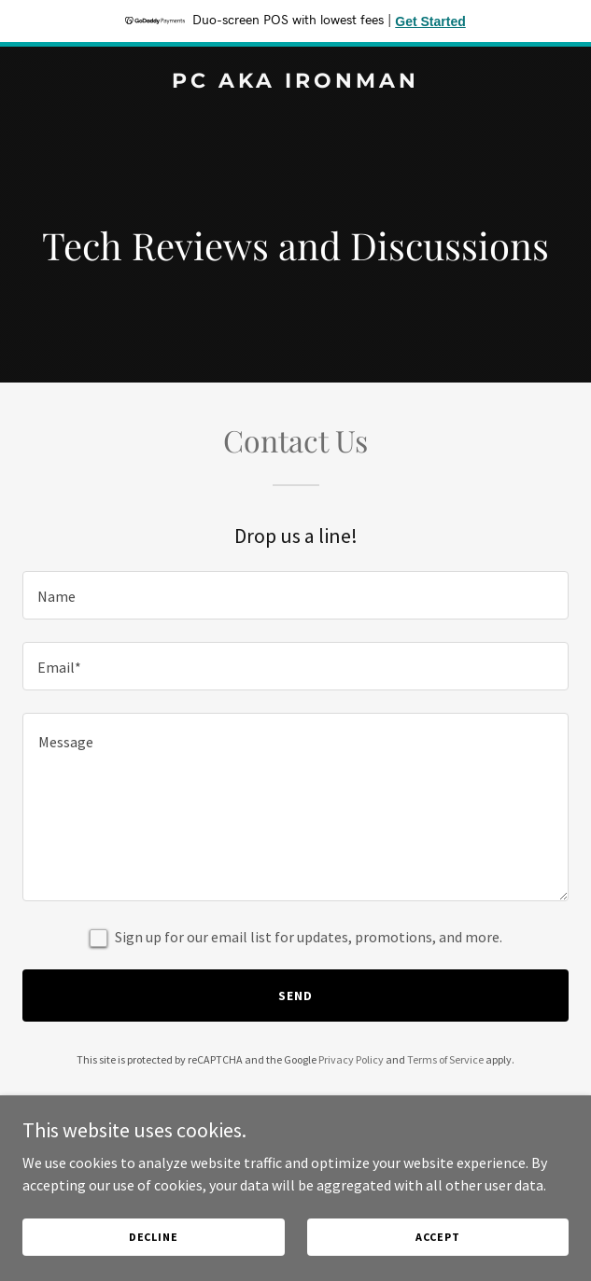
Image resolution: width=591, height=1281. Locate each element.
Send (295, 995)
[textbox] (295, 595)
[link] (295, 82)
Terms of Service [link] (445, 1059)
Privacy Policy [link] (351, 1059)
